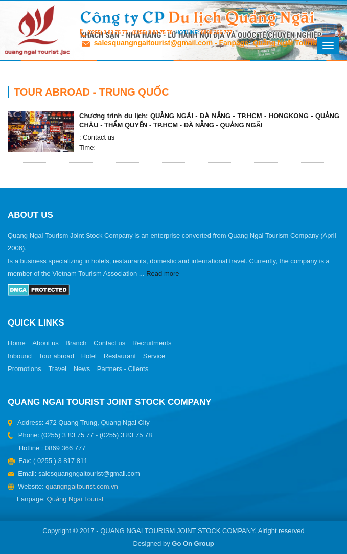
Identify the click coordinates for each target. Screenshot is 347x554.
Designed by (173, 543)
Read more (162, 274)
